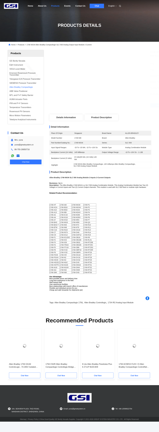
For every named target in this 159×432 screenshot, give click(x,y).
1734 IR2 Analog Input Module (120, 303)
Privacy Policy (33, 419)
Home (30, 6)
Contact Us (80, 6)
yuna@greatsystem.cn (23, 145)
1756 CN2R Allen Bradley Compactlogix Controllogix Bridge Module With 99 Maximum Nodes (60, 365)
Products (55, 6)
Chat (97, 6)
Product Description (101, 117)
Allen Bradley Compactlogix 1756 (69, 303)
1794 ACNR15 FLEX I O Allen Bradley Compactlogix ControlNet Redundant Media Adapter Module (133, 365)
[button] (13, 351)
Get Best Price (113, 105)
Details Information (66, 117)
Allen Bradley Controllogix (95, 303)
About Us (42, 6)
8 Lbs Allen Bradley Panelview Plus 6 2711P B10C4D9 (97, 365)
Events (67, 6)
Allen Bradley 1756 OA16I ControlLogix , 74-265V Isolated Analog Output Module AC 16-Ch (23, 365)
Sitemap (23, 419)
